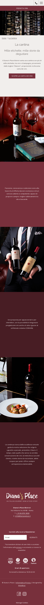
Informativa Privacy (23, 583)
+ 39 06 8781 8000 (22, 513)
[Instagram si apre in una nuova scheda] (24, 594)
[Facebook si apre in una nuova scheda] (19, 594)
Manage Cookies (22, 603)
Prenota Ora (22, 8)
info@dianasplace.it (23, 516)
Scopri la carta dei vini (22, 76)
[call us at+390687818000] (36, 2)
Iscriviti (33, 537)
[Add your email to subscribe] (15, 537)
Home (4, 38)
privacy (19, 547)
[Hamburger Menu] (41, 3)
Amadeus (21, 585)
